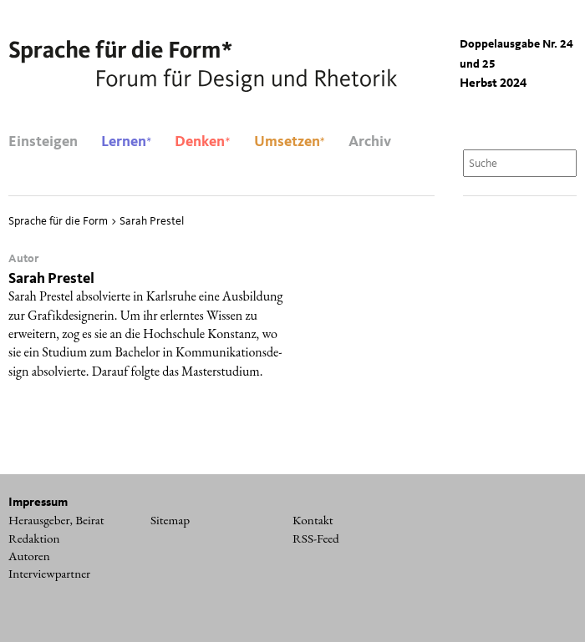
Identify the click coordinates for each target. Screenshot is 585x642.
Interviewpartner (49, 573)
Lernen (126, 142)
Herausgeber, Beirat (56, 520)
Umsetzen (289, 142)
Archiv (369, 141)
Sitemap (170, 520)
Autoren (29, 556)
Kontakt (312, 520)
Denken (202, 142)
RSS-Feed (315, 538)
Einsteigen (43, 141)
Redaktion (34, 538)
